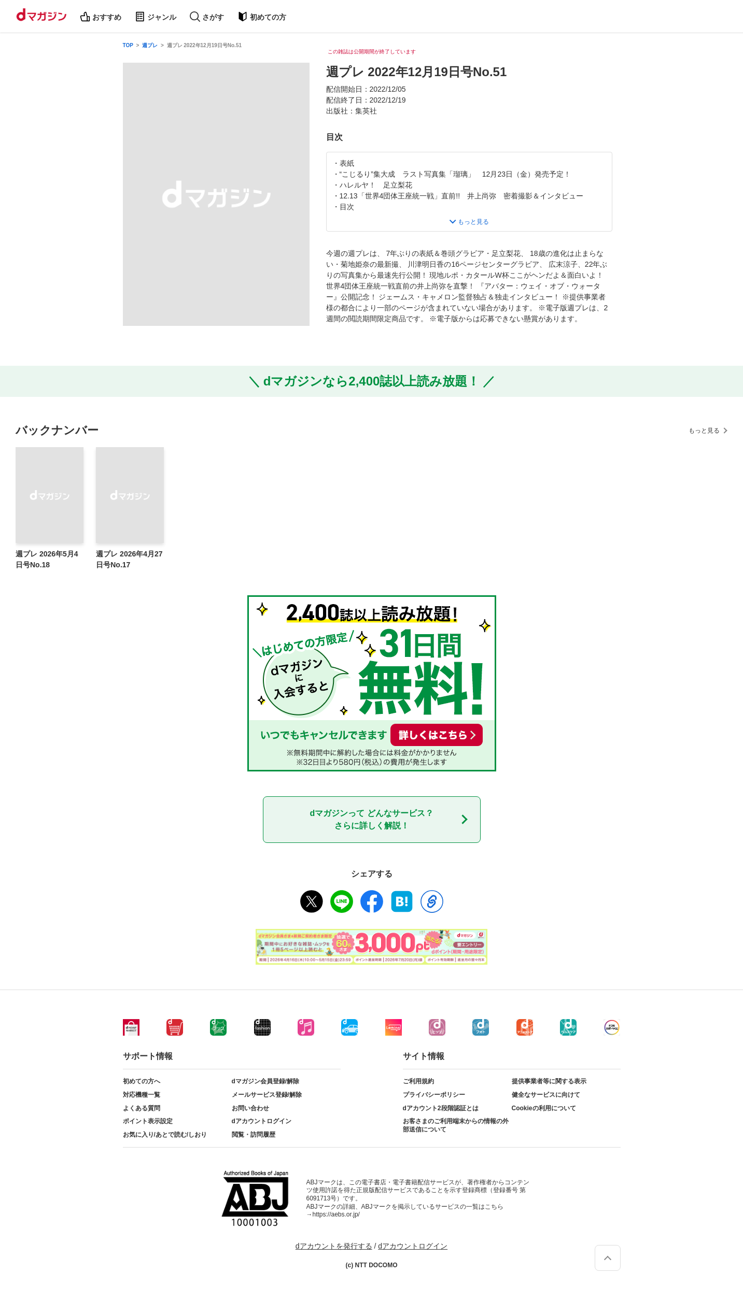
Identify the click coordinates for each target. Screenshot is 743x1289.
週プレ (150, 45)
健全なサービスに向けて (546, 1094)
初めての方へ (141, 1081)
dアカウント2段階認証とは (441, 1108)
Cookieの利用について (544, 1108)
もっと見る (704, 430)
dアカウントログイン (261, 1121)
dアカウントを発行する (334, 1246)
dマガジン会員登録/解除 (266, 1081)
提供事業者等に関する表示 (549, 1081)
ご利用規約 (418, 1081)
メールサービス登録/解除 (267, 1094)
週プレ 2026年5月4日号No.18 (47, 559)
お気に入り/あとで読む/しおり (165, 1134)
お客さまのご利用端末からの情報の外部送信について (456, 1125)
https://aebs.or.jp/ (336, 1214)
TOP (128, 45)
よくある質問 (141, 1108)
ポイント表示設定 (148, 1121)
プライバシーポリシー (434, 1094)
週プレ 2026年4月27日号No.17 (129, 559)
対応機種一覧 (141, 1094)
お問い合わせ (250, 1108)
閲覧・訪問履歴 (253, 1134)
